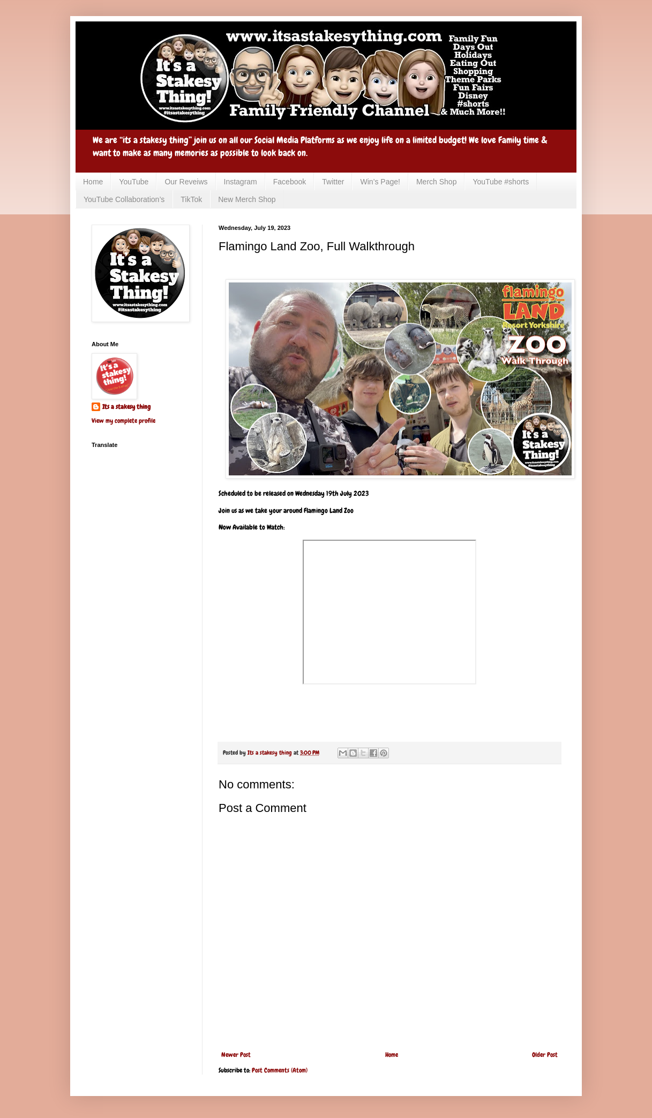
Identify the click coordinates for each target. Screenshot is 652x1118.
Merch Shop (436, 181)
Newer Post (236, 1054)
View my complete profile (123, 420)
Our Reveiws (185, 181)
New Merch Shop (246, 199)
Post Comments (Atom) (280, 1070)
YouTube (133, 181)
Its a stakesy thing (126, 407)
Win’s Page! (380, 181)
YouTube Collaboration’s (124, 199)
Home (93, 181)
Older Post (545, 1054)
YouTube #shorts (501, 181)
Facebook (289, 181)
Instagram (240, 181)
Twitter (333, 181)
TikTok (191, 199)
